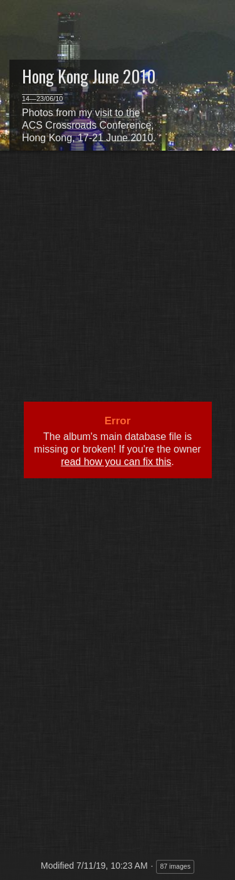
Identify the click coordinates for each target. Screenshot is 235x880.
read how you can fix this (116, 461)
